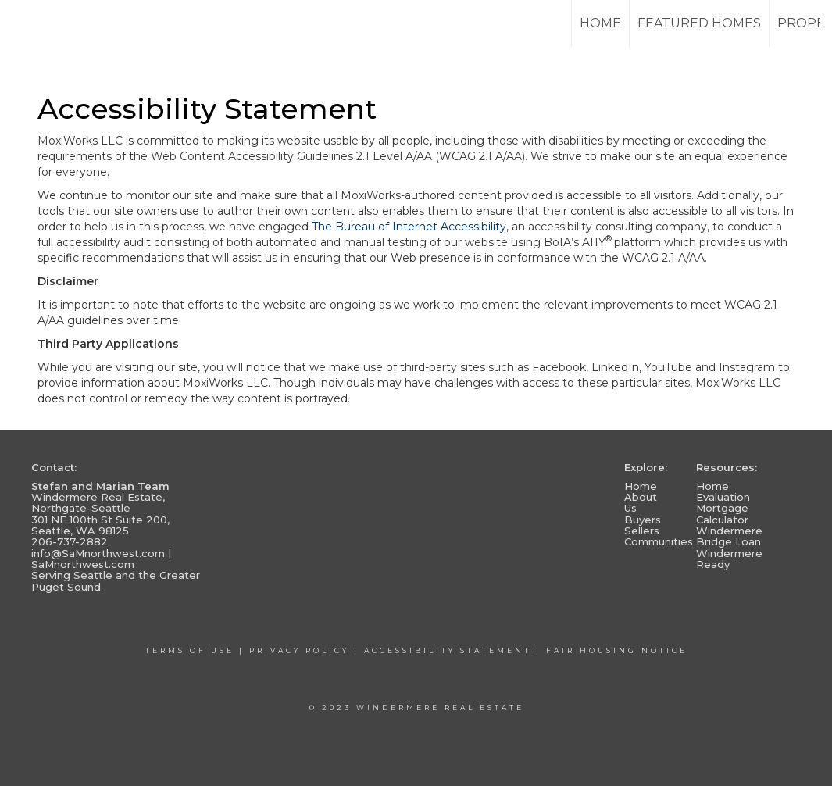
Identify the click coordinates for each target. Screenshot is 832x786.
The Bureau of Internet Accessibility (409, 227)
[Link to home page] (71, 23)
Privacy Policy (299, 650)
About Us (640, 502)
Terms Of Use (189, 650)
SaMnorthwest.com (82, 564)
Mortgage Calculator (722, 513)
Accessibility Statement (447, 650)
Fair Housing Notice (616, 650)
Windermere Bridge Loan (729, 536)
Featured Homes (699, 23)
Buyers (642, 519)
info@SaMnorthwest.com (98, 553)
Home (600, 23)
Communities (658, 541)
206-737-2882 (69, 541)
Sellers (641, 530)
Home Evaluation (723, 491)
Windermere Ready (729, 558)
